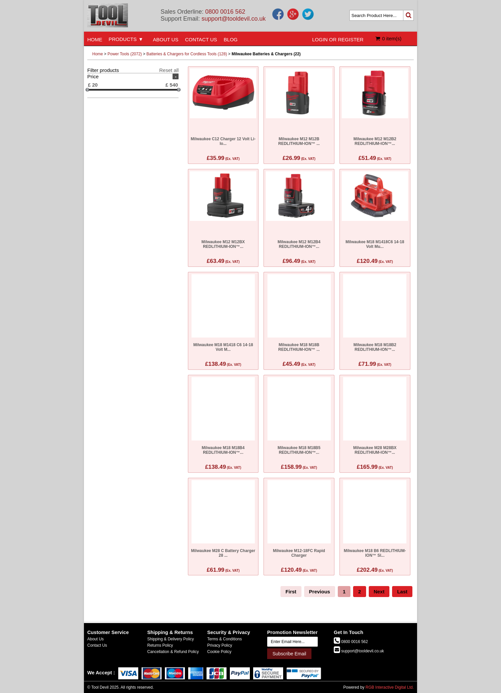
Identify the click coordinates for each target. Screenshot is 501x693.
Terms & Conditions (224, 639)
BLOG (231, 39)
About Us (95, 639)
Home (97, 54)
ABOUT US (165, 39)
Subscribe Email (289, 653)
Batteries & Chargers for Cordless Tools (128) (187, 54)
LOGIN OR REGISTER (337, 39)
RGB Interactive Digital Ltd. (389, 687)
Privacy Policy (219, 645)
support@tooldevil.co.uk (233, 18)
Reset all (169, 70)
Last (402, 591)
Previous (319, 591)
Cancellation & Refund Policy (173, 651)
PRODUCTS (123, 39)
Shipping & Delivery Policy (170, 639)
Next (379, 591)
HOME (94, 39)
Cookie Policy (219, 651)
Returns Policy (160, 645)
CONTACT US (201, 39)
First (290, 591)
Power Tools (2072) (125, 54)
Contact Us (97, 645)
